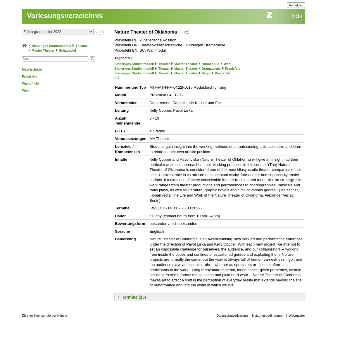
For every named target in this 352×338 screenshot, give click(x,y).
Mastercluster (32, 69)
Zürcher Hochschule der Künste (44, 315)
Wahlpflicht (30, 83)
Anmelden (296, 5)
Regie (206, 73)
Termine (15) (134, 297)
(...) (116, 77)
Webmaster (297, 315)
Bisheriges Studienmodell (51, 46)
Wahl (26, 90)
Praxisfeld (29, 76)
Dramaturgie (211, 68)
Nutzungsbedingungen (268, 315)
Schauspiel (67, 50)
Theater (81, 46)
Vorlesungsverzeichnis (65, 16)
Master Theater (43, 50)
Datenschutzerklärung (232, 315)
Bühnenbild (211, 64)
